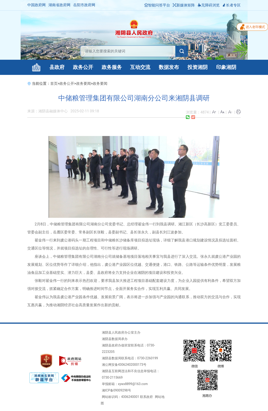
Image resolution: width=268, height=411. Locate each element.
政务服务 (112, 67)
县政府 (56, 67)
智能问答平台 (157, 5)
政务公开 (83, 67)
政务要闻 (83, 83)
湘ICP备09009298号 (116, 390)
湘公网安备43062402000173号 (124, 364)
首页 (54, 83)
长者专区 (231, 5)
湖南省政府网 (59, 5)
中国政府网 (36, 5)
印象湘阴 (226, 67)
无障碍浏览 (209, 5)
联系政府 (146, 397)
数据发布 (169, 67)
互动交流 (140, 67)
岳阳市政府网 (84, 5)
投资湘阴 (197, 67)
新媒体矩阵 (184, 5)
